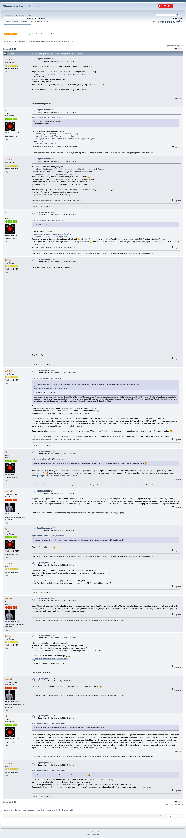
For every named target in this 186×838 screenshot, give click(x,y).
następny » (179, 46)
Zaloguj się (19, 15)
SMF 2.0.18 (83, 832)
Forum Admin (50, 41)
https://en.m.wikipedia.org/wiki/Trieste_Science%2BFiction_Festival (59, 74)
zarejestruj (29, 15)
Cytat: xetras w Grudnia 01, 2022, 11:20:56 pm (48, 459)
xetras (8, 59)
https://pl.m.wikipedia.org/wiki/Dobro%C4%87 (50, 658)
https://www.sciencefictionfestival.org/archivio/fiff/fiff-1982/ (55, 174)
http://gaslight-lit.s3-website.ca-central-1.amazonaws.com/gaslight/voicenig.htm (63, 139)
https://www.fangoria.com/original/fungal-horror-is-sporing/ (55, 134)
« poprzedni (170, 46)
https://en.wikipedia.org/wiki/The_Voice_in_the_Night (53, 136)
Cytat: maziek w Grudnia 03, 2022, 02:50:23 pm (48, 770)
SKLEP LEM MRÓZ (167, 22)
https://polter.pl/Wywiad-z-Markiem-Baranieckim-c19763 (54, 476)
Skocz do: (163, 816)
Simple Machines (102, 832)
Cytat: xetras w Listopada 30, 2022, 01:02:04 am (50, 388)
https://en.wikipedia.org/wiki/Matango (47, 144)
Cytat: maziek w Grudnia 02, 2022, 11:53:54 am (48, 536)
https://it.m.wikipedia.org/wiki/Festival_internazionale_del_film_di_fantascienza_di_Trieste (68, 169)
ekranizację (76, 242)
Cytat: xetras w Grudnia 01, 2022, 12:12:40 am (48, 117)
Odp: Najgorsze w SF (46, 59)
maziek (8, 491)
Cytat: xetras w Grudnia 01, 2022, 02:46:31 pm (48, 220)
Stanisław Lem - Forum (21, 6)
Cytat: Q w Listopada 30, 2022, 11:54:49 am (47, 378)
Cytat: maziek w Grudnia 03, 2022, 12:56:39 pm (48, 723)
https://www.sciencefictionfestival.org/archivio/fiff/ (51, 234)
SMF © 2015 (92, 832)
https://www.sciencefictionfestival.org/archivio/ (50, 237)
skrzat (58, 41)
